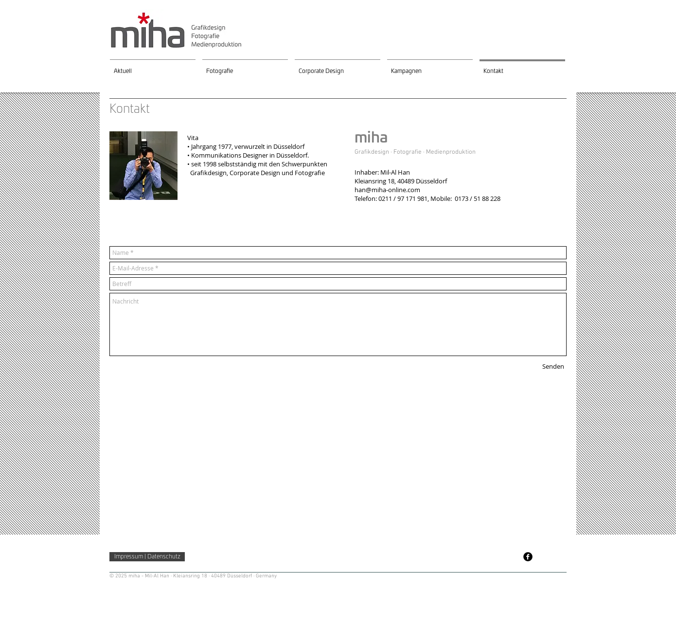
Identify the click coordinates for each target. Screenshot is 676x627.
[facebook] (528, 556)
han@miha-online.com (387, 189)
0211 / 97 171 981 (402, 198)
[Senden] (553, 366)
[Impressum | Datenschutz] (147, 556)
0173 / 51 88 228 (477, 198)
